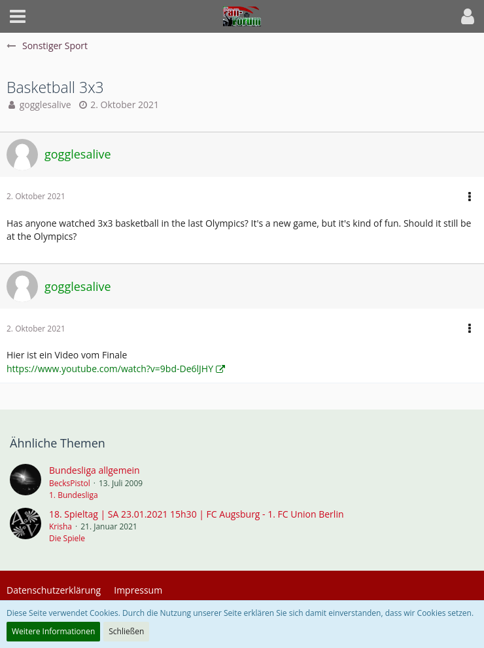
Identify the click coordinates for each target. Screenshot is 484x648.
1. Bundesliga (73, 495)
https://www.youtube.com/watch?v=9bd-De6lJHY (110, 368)
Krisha (60, 526)
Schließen (126, 631)
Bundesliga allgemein (94, 470)
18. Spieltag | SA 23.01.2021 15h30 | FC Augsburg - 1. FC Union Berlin (196, 514)
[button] (18, 16)
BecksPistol (69, 483)
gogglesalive (45, 104)
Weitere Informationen (53, 631)
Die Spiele (67, 538)
